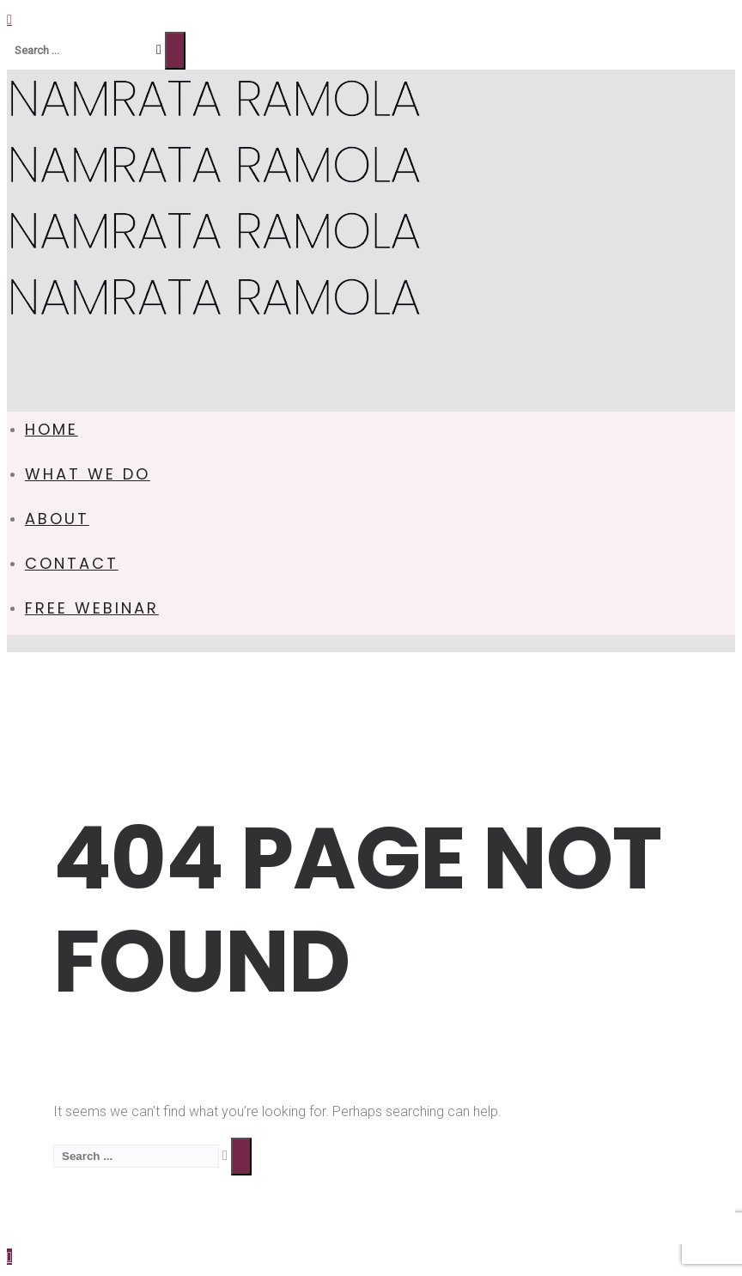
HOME (51, 429)
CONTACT (72, 563)
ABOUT (57, 518)
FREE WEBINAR (92, 608)
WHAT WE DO (87, 474)
